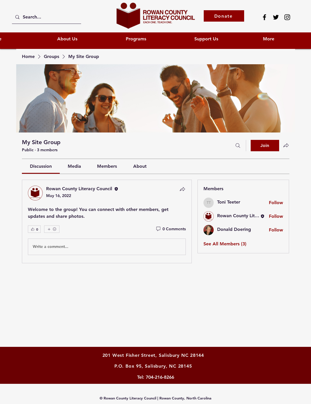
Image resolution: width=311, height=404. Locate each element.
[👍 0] (34, 229)
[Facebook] (264, 17)
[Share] (182, 189)
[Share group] (286, 145)
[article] (107, 221)
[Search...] (46, 17)
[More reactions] (51, 229)
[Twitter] (276, 17)
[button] (224, 38)
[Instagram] (287, 17)
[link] (41, 166)
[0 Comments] (170, 229)
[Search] (237, 145)
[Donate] (224, 16)
